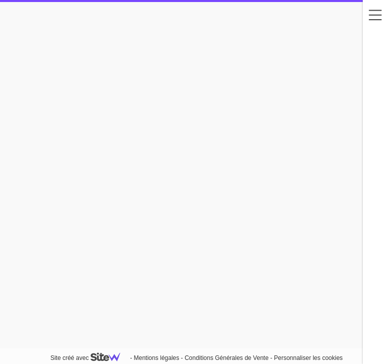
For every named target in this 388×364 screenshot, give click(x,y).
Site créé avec (89, 357)
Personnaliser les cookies (308, 357)
